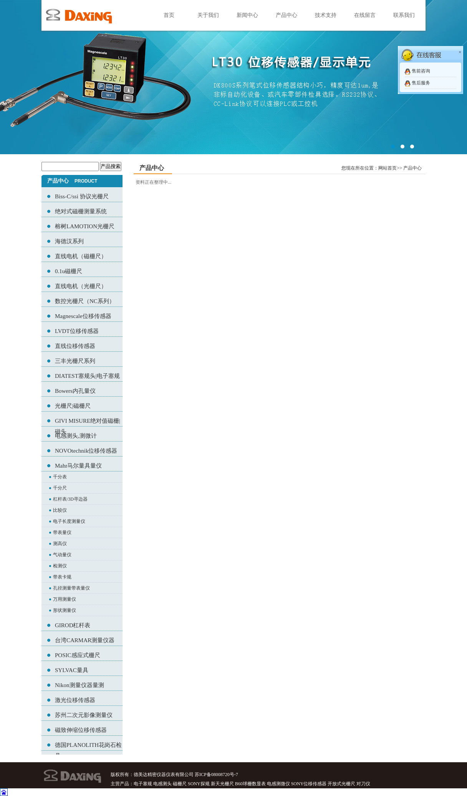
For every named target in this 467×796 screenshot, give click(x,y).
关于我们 (208, 15)
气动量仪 (62, 554)
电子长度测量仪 (69, 521)
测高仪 (60, 543)
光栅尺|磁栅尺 (73, 406)
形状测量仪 (64, 610)
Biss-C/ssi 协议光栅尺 (82, 196)
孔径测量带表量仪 (71, 588)
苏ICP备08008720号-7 (216, 774)
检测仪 (60, 566)
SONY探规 (199, 783)
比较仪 (60, 510)
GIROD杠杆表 (73, 625)
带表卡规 (62, 577)
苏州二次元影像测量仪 (84, 715)
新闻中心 (247, 15)
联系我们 (404, 15)
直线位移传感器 (75, 346)
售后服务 (421, 83)
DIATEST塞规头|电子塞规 (87, 376)
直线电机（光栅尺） (81, 286)
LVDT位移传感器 (77, 331)
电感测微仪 (278, 783)
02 (233, 77)
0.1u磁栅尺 (68, 271)
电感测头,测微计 (76, 436)
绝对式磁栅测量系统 (81, 211)
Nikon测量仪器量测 (79, 685)
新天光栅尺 (222, 783)
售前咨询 (421, 71)
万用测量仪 (64, 599)
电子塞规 (143, 783)
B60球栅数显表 (250, 783)
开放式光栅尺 (341, 783)
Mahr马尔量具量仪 (78, 466)
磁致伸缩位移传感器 (81, 730)
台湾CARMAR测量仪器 (84, 640)
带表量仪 (62, 532)
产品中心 (286, 15)
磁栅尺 (180, 783)
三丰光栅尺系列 (75, 361)
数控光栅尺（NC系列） (85, 301)
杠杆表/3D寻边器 (70, 499)
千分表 (60, 477)
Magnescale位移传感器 (83, 316)
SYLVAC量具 (71, 670)
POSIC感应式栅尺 (77, 655)
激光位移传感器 (75, 700)
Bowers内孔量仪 (75, 391)
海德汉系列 (69, 241)
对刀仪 (363, 783)
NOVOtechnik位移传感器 (86, 451)
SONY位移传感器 (309, 783)
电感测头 (162, 783)
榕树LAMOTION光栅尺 (84, 226)
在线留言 (365, 15)
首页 (169, 15)
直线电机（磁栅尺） (81, 256)
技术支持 (325, 15)
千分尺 (60, 488)
